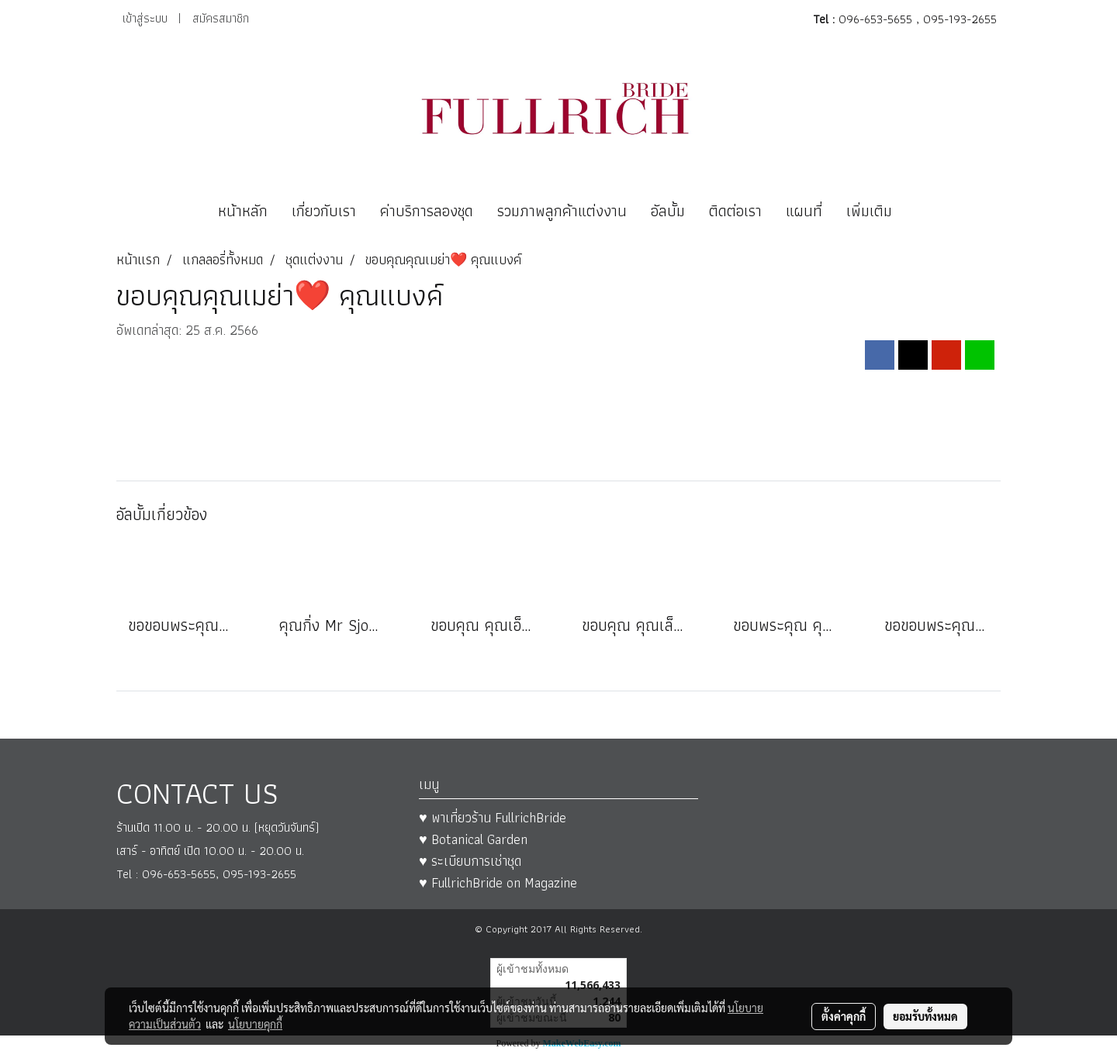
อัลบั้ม (668, 210)
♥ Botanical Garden (473, 839)
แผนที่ (804, 210)
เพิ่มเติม (869, 210)
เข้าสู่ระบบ (145, 18)
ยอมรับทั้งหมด (925, 1016)
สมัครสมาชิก (220, 18)
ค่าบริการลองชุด (426, 210)
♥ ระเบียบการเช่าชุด (470, 860)
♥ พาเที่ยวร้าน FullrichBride (492, 817)
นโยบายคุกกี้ (255, 1024)
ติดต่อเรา (735, 210)
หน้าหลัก (243, 210)
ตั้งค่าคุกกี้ (843, 1016)
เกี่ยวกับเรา (324, 210)
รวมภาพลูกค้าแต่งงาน (562, 210)
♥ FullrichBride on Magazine (498, 882)
